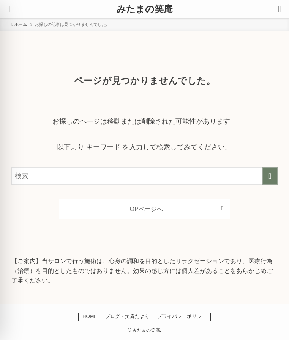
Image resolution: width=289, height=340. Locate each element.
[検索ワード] (144, 176)
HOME (89, 316)
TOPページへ (144, 208)
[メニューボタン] (9, 9)
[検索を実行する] (270, 176)
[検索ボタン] (280, 9)
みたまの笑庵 (145, 9)
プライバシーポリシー (182, 316)
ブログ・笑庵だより (127, 316)
